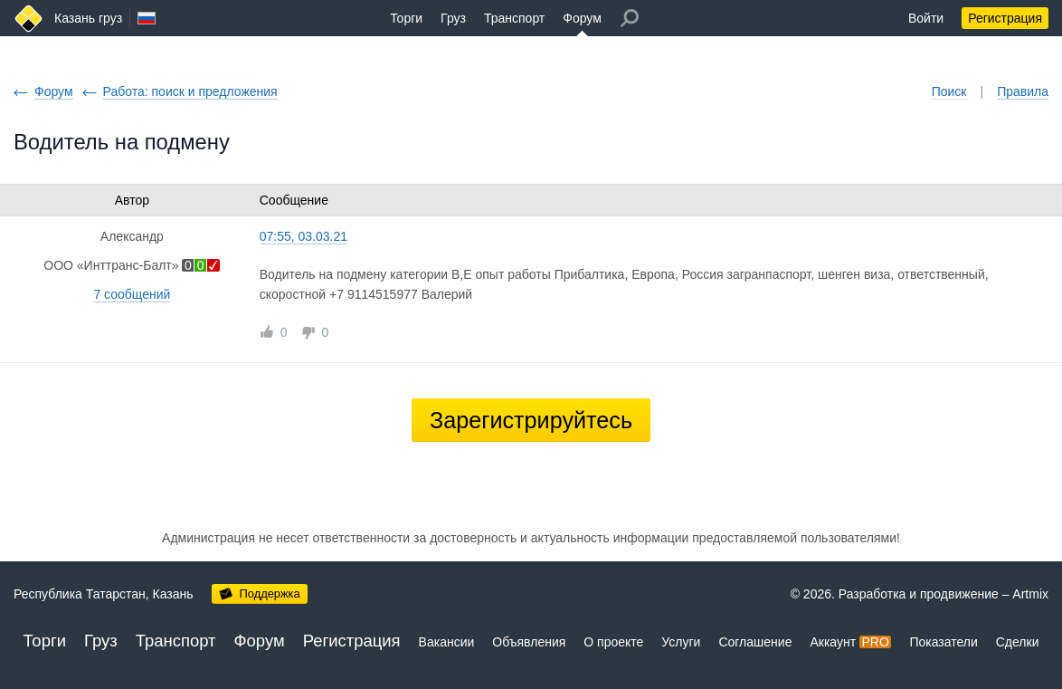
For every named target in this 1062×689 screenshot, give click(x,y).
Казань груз (88, 18)
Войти (925, 18)
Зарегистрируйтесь (531, 420)
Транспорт (514, 18)
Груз (453, 18)
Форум (582, 18)
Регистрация (1005, 18)
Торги (406, 18)
